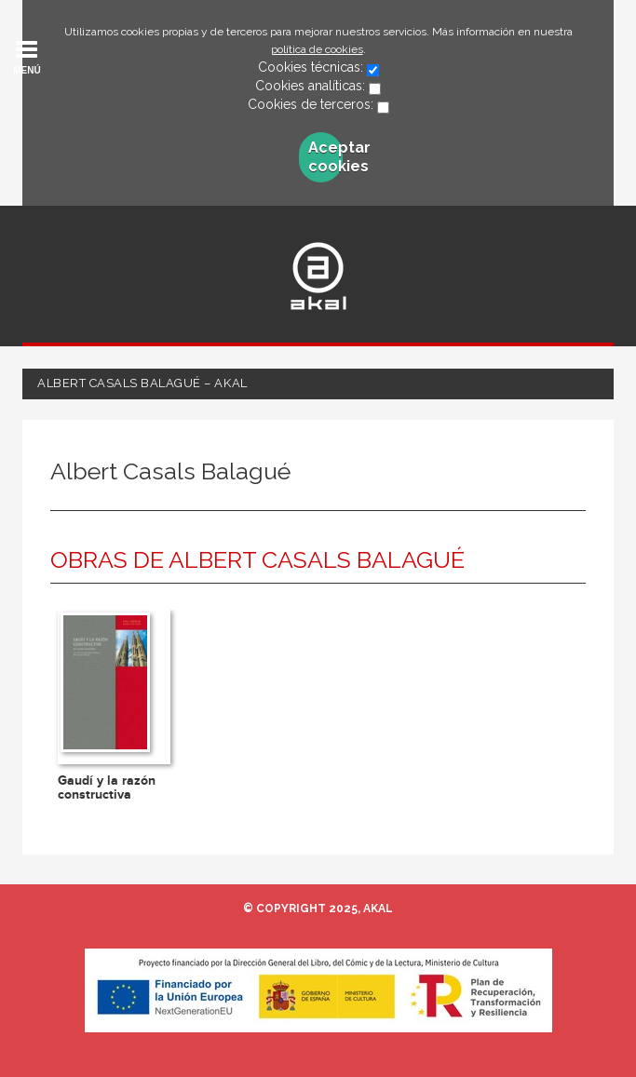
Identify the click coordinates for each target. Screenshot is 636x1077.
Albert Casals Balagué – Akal (142, 383)
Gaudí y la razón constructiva (107, 787)
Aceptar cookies (325, 157)
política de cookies (317, 49)
